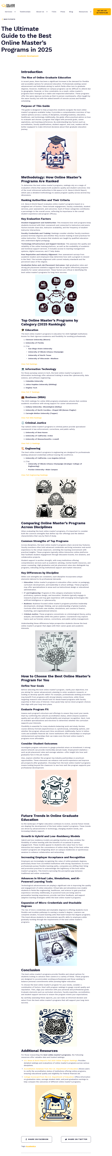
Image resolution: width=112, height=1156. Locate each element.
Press (62, 12)
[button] (9, 11)
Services (8, 12)
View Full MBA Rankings (31, 418)
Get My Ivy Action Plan (102, 12)
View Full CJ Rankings (30, 443)
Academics (31, 1146)
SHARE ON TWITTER (76, 1139)
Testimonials (25, 12)
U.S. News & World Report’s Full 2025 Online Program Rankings (50, 1060)
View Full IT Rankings (30, 392)
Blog (71, 12)
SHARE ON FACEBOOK (37, 1139)
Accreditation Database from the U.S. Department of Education (51, 1069)
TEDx (54, 12)
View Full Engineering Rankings (34, 475)
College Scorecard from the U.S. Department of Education (49, 1077)
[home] (8, 5)
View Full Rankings (29, 364)
